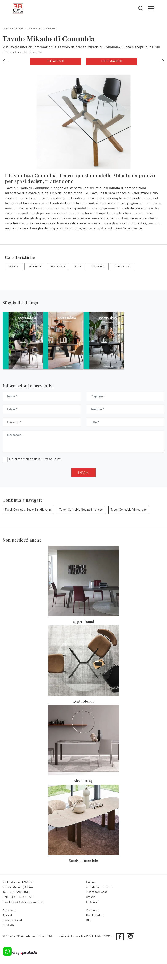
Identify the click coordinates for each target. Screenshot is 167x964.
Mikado (52, 28)
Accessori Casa (96, 892)
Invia (83, 472)
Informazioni (111, 61)
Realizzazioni (95, 916)
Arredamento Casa (24, 28)
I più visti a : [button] (122, 266)
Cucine (90, 882)
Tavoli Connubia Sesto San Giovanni (28, 510)
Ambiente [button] (34, 266)
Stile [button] (78, 266)
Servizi (7, 916)
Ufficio (90, 897)
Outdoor (92, 902)
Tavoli (41, 28)
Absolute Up (83, 781)
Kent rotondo (83, 701)
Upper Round (83, 622)
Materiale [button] (58, 266)
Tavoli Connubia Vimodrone (129, 510)
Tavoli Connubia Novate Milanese (81, 510)
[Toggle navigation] (151, 8)
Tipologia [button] (98, 266)
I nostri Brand (12, 920)
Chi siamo (9, 910)
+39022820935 (19, 892)
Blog (89, 920)
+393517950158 (21, 897)
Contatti (8, 925)
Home (6, 28)
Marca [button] (13, 266)
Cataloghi (56, 61)
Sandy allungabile (83, 860)
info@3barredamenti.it (27, 902)
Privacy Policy (51, 459)
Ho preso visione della (35, 459)
